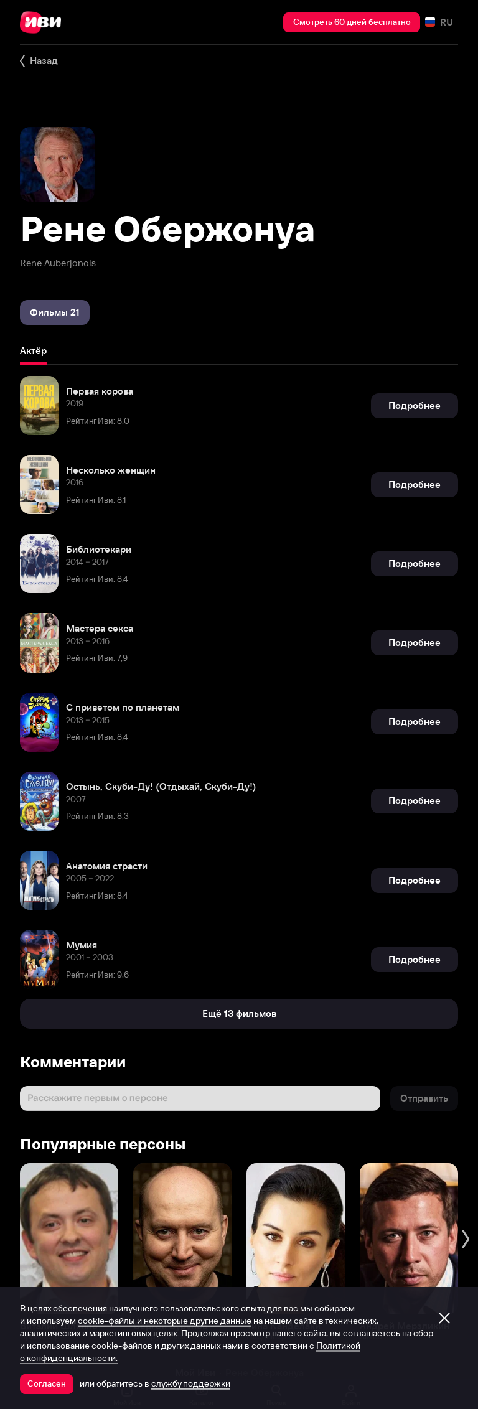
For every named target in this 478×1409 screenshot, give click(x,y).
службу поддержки (190, 1383)
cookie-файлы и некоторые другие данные (164, 1321)
